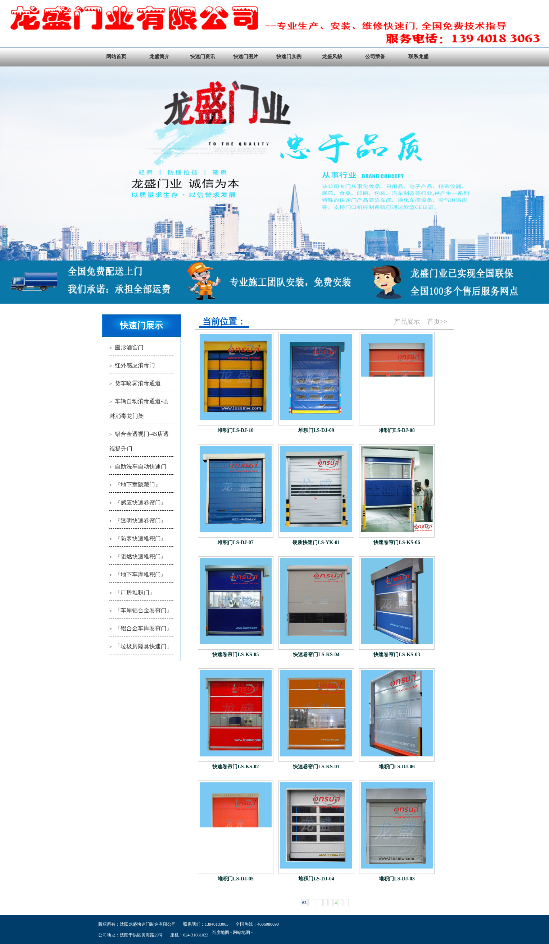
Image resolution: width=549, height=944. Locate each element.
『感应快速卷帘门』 (141, 502)
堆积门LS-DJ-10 (236, 430)
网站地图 (241, 932)
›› (346, 902)
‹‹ (320, 902)
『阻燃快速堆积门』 (141, 556)
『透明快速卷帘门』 (141, 520)
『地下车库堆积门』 (141, 574)
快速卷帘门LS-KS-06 (396, 542)
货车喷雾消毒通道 (138, 383)
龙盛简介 (159, 56)
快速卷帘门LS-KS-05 (235, 654)
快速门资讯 (202, 56)
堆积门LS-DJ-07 (236, 542)
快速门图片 (245, 56)
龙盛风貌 (332, 56)
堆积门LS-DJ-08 (397, 430)
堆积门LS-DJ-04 (316, 878)
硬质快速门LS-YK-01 (316, 542)
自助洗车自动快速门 (141, 467)
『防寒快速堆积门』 (141, 538)
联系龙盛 (418, 56)
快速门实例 (288, 56)
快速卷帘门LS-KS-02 (235, 766)
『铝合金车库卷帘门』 (143, 628)
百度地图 (220, 932)
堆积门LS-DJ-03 (397, 878)
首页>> (437, 321)
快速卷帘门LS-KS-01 (316, 766)
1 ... (312, 902)
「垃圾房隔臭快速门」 (143, 646)
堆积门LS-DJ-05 (236, 878)
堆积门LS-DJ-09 (316, 430)
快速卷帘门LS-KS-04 (316, 654)
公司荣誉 (375, 56)
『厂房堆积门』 (135, 592)
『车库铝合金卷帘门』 (143, 610)
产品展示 (407, 321)
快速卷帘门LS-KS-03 (396, 654)
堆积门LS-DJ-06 (397, 766)
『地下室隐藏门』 (138, 485)
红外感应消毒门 (135, 365)
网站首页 (116, 56)
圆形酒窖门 (129, 347)
